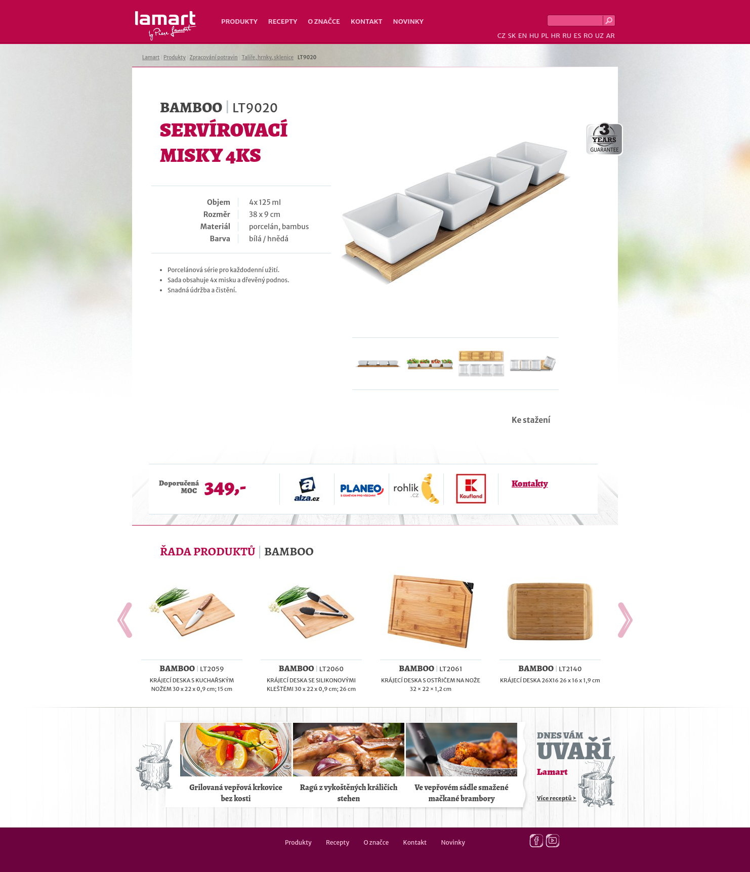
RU (566, 35)
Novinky (408, 21)
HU (534, 35)
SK (512, 35)
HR (555, 35)
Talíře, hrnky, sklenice (267, 57)
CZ (501, 35)
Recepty (282, 21)
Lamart (166, 25)
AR (610, 35)
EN (522, 35)
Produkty (239, 21)
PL (545, 35)
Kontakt (367, 21)
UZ (599, 35)
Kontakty (530, 483)
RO (588, 35)
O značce (324, 21)
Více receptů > (556, 798)
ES (577, 35)
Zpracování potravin (214, 57)
